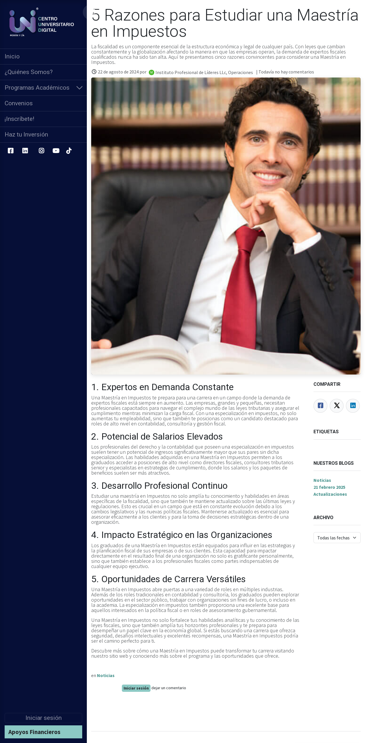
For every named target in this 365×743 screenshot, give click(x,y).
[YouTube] (56, 151)
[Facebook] (10, 151)
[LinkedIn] (25, 151)
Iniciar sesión (43, 717)
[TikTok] (68, 151)
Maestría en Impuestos (126, 620)
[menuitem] (43, 56)
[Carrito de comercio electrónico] (92, 12)
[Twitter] (337, 406)
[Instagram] (41, 151)
